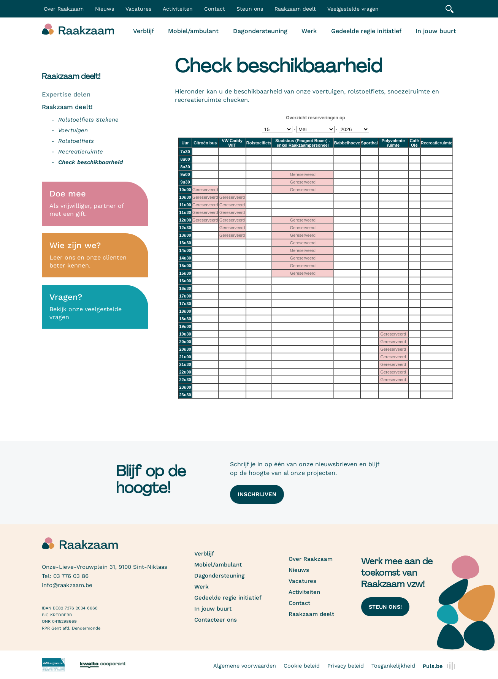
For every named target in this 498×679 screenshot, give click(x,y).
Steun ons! (385, 607)
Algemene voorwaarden (244, 665)
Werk (309, 31)
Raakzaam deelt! (67, 107)
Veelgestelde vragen (353, 9)
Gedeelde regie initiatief (366, 31)
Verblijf (143, 31)
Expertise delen (66, 94)
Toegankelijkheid (393, 665)
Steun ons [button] (249, 9)
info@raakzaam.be (67, 585)
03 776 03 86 (71, 576)
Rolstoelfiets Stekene (88, 119)
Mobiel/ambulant (193, 31)
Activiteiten (178, 9)
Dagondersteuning (260, 31)
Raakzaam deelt (295, 9)
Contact (214, 9)
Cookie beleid (302, 665)
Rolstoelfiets (76, 141)
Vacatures (138, 9)
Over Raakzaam (311, 559)
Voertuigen (73, 130)
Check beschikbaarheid (90, 162)
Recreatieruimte (80, 151)
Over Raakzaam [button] (64, 9)
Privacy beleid (345, 665)
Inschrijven (257, 494)
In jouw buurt (436, 31)
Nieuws (104, 9)
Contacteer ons (215, 619)
